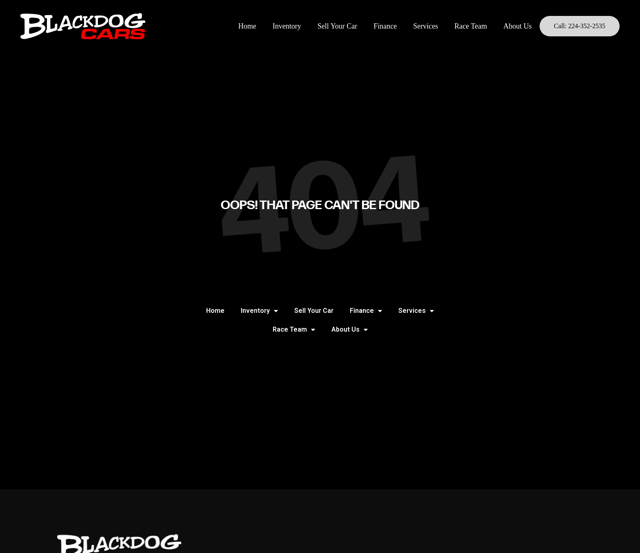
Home (247, 26)
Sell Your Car (338, 26)
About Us (517, 26)
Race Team (470, 26)
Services (425, 26)
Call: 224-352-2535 (579, 25)
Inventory (287, 26)
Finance (385, 26)
